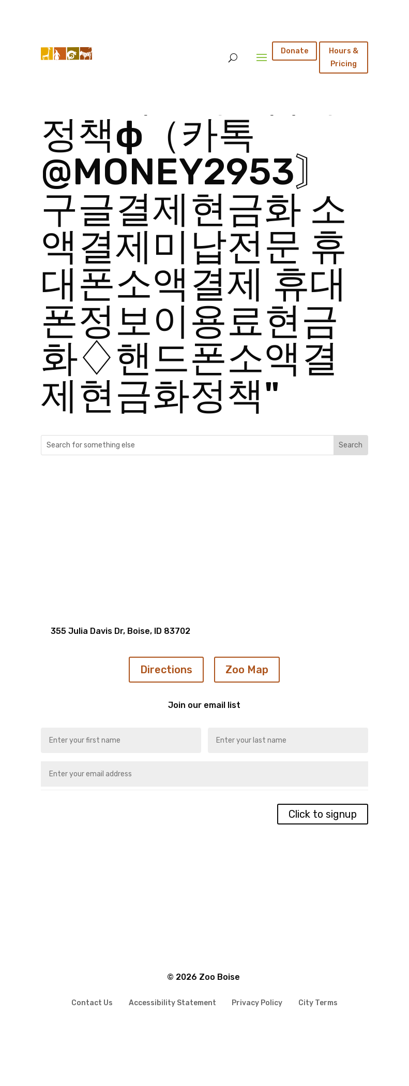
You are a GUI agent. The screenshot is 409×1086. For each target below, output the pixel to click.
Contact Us (92, 1001)
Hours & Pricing (343, 57)
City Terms (318, 1001)
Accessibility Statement (172, 1001)
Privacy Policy (257, 1001)
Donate (295, 50)
